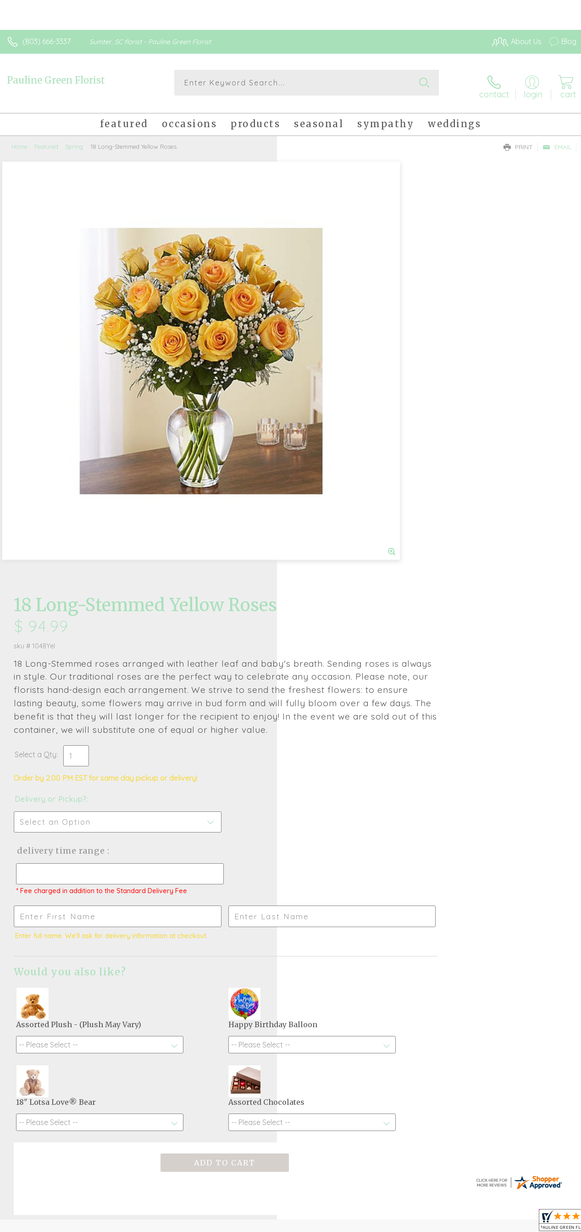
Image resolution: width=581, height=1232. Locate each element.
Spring (74, 140)
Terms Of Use (366, 1223)
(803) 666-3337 (46, 41)
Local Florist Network (486, 1223)
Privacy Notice (420, 1223)
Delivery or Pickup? (328, 397)
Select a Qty (312, 352)
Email (556, 140)
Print (518, 140)
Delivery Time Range (337, 449)
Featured (46, 140)
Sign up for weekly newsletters (290, 999)
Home (19, 140)
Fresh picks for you (290, 949)
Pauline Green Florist (56, 80)
